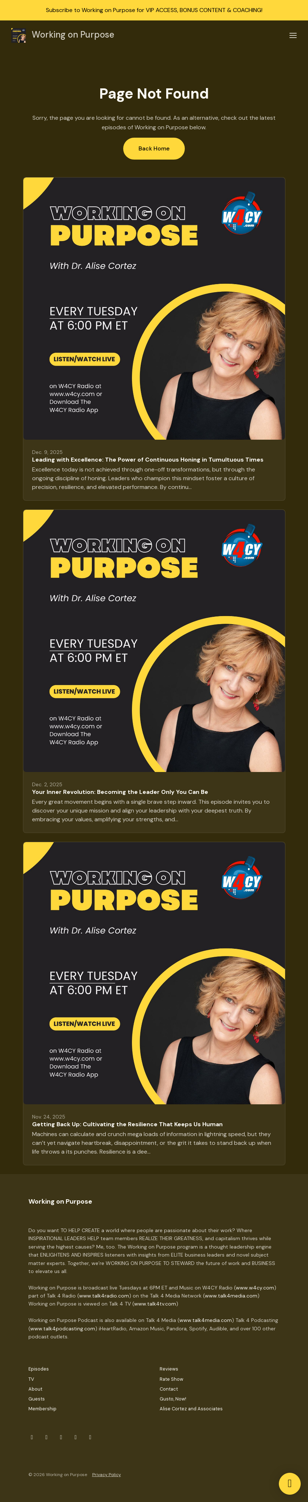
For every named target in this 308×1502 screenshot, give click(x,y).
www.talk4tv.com (155, 1303)
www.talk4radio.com (104, 1295)
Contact (169, 1389)
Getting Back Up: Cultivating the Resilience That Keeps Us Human (127, 1124)
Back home (154, 148)
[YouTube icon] (90, 1437)
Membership (42, 1409)
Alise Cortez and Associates (191, 1409)
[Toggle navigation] (293, 35)
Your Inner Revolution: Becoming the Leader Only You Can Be (120, 792)
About (35, 1389)
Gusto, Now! (173, 1399)
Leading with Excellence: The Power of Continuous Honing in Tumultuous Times (148, 459)
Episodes (38, 1369)
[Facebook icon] (32, 1437)
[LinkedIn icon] (75, 1437)
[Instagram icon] (46, 1437)
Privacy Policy (106, 1475)
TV (31, 1379)
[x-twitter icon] (61, 1437)
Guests (36, 1399)
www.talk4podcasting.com (62, 1328)
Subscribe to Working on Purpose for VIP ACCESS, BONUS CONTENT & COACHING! (154, 10)
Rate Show (171, 1379)
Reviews (169, 1369)
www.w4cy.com (255, 1287)
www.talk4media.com (231, 1295)
